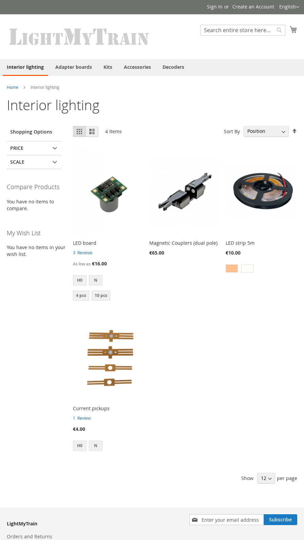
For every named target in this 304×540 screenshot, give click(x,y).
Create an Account (253, 6)
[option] (232, 268)
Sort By (232, 131)
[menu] (152, 67)
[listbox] (109, 281)
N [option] (95, 280)
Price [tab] (16, 148)
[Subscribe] (280, 519)
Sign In (215, 6)
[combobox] (243, 30)
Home (12, 87)
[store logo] (79, 36)
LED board (84, 243)
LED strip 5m (240, 243)
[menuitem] (25, 67)
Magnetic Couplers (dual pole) (183, 243)
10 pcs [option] (101, 295)
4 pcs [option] (81, 295)
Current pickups (91, 408)
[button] (289, 7)
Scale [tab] (17, 162)
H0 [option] (79, 280)
